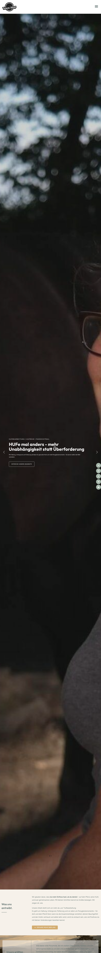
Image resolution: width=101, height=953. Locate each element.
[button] (96, 6)
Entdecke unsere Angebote (21, 464)
